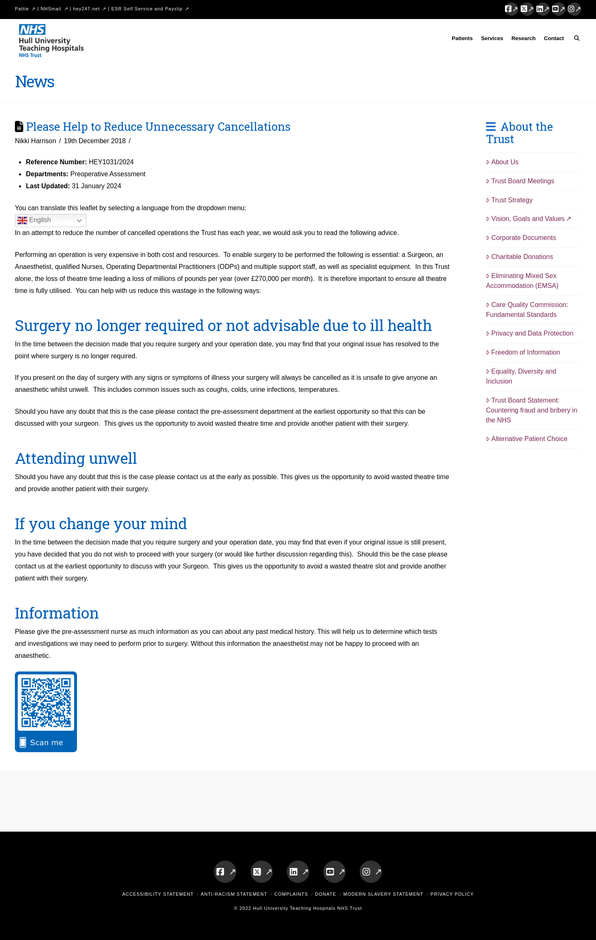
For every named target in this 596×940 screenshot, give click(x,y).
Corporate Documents (521, 237)
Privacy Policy (452, 894)
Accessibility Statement (158, 894)
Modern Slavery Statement (383, 894)
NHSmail (51, 8)
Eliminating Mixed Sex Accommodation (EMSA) (522, 280)
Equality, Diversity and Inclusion (521, 376)
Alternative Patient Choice (526, 438)
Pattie (22, 8)
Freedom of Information (523, 352)
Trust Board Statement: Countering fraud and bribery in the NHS (531, 410)
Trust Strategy (509, 200)
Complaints (291, 894)
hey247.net (86, 8)
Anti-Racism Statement (234, 894)
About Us (502, 161)
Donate (325, 894)
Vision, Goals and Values (525, 218)
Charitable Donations (519, 256)
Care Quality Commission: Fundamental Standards (527, 309)
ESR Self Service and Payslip (147, 8)
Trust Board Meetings (520, 181)
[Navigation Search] (574, 39)
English (34, 220)
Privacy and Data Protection (529, 333)
